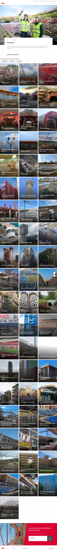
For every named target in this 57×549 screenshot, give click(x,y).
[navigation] (40, 538)
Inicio (8, 39)
